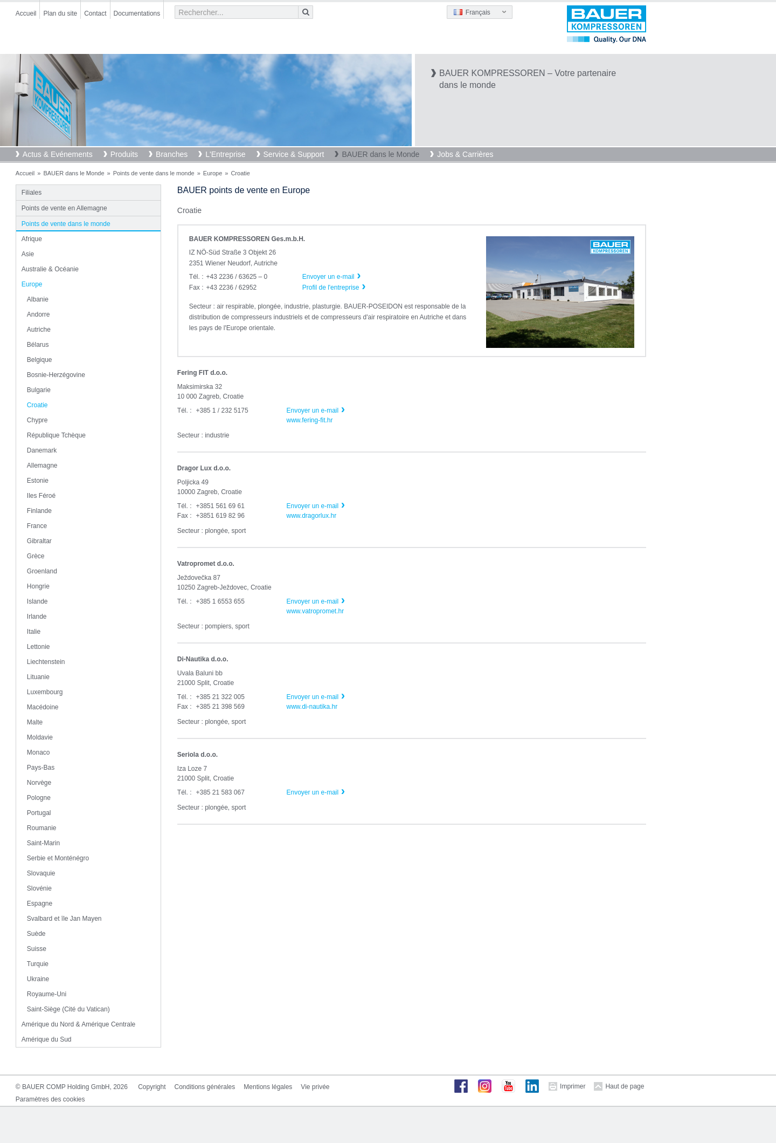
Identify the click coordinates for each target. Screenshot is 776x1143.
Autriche (39, 329)
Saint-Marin (43, 843)
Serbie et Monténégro (58, 858)
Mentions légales (268, 1087)
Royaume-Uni (46, 994)
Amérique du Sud (47, 1039)
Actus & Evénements (58, 154)
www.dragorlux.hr (311, 515)
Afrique (32, 239)
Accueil (26, 13)
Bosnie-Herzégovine (56, 375)
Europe (212, 173)
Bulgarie (39, 390)
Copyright (151, 1087)
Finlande (39, 511)
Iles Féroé (41, 495)
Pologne (39, 798)
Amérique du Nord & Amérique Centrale (78, 1024)
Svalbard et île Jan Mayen (64, 918)
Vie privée (315, 1087)
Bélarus (38, 344)
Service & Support (294, 154)
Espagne (39, 903)
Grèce (36, 556)
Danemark (42, 450)
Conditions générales (205, 1087)
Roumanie (42, 828)
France (37, 526)
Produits (124, 154)
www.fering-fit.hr (309, 420)
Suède (36, 933)
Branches (172, 154)
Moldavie (40, 737)
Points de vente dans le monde (154, 173)
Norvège (39, 782)
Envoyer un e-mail (312, 410)
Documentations (137, 13)
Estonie (37, 480)
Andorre (38, 314)
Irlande (37, 616)
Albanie (37, 299)
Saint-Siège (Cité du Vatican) (68, 1009)
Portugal (39, 813)
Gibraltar (39, 541)
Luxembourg (45, 692)
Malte (35, 722)
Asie (28, 254)
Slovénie (39, 888)
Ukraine (38, 979)
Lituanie (38, 677)
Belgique (39, 360)
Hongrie (38, 586)
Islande (37, 601)
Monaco (38, 752)
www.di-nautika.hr (311, 706)
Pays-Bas (40, 767)
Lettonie (38, 647)
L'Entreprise (225, 154)
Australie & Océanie (50, 269)
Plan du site (60, 13)
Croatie (37, 405)
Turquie (37, 964)
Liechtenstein (46, 662)
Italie (33, 631)
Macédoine (43, 707)
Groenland (42, 571)
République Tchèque (56, 435)
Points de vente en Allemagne (64, 208)
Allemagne (42, 465)
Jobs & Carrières (465, 154)
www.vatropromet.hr (315, 611)
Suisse (36, 949)
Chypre (37, 420)
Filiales (31, 192)
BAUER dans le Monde (380, 154)
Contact (95, 13)
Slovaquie (41, 873)
